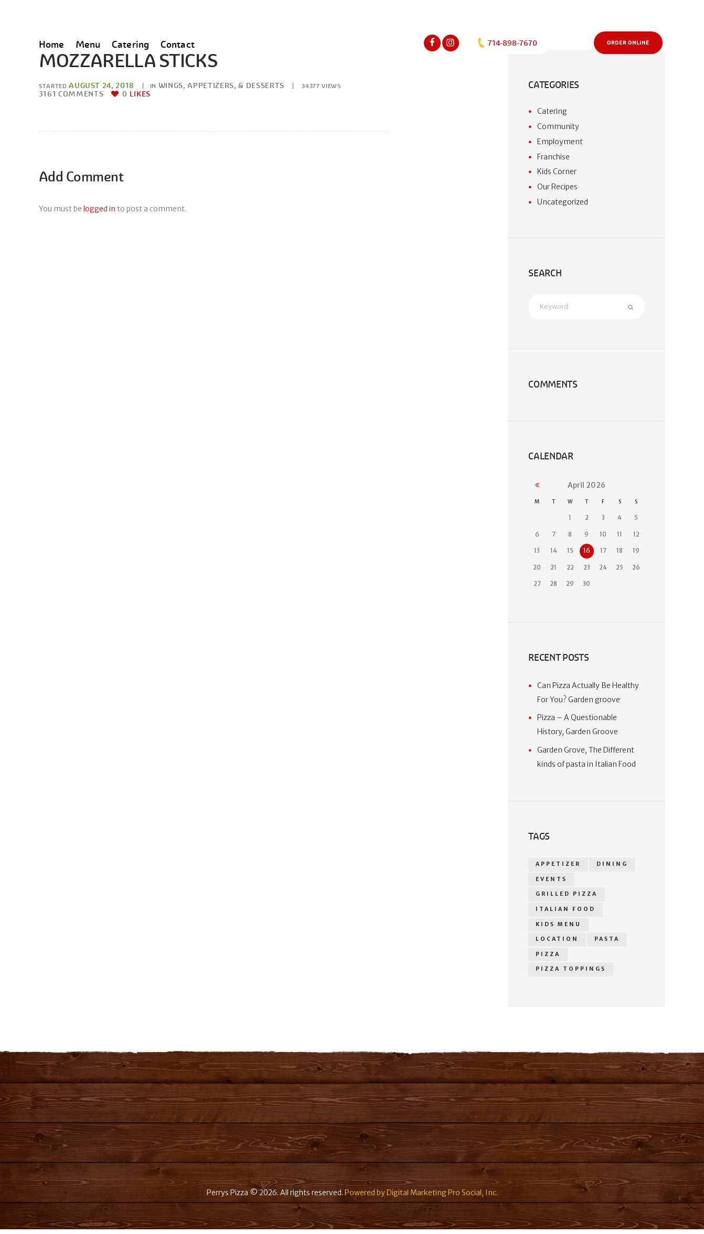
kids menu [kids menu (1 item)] (559, 927)
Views (322, 86)
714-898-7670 (506, 43)
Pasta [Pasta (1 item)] (607, 942)
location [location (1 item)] (557, 942)
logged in (99, 208)
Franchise (553, 157)
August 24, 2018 (101, 85)
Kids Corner (557, 171)
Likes (136, 94)
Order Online (628, 43)
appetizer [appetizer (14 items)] (559, 865)
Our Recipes (557, 186)
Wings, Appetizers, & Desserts (221, 85)
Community (558, 126)
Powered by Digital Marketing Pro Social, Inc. (421, 1197)
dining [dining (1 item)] (613, 865)
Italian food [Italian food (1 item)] (565, 911)
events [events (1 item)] (552, 880)
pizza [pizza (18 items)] (548, 958)
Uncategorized (562, 202)
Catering (552, 111)
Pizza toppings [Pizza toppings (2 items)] (571, 973)
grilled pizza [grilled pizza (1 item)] (567, 896)
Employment (560, 141)
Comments (71, 94)
